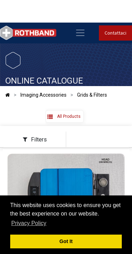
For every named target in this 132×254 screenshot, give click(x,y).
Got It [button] (66, 241)
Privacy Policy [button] (28, 223)
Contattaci (115, 33)
